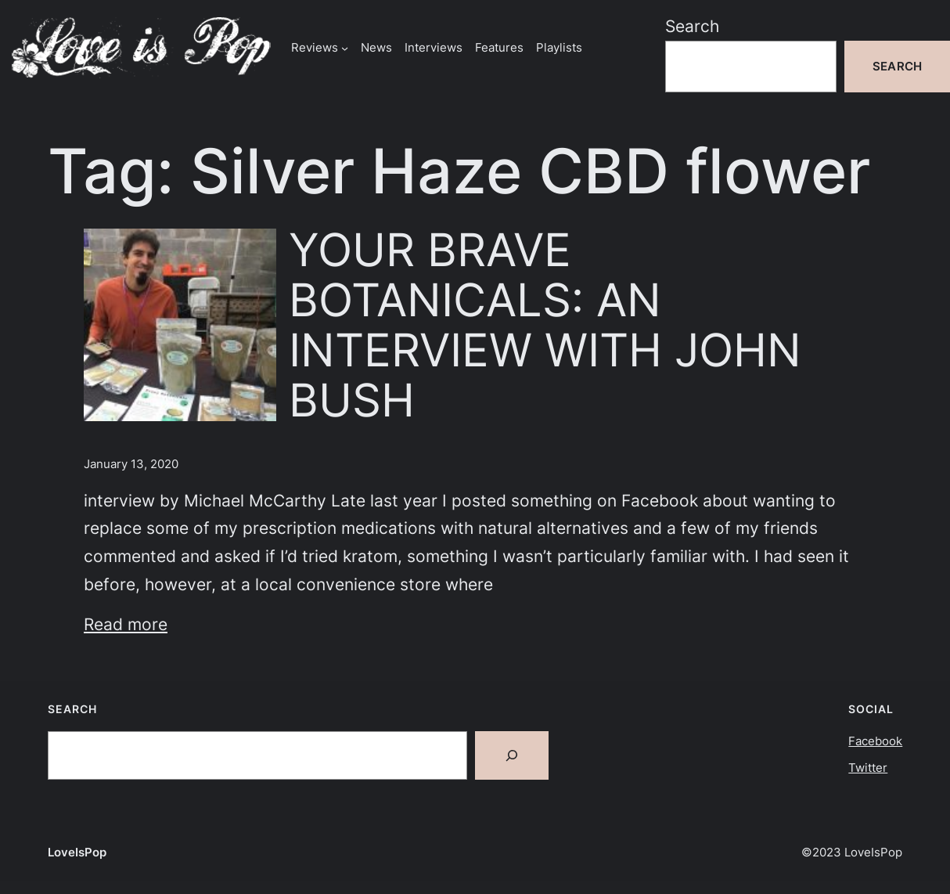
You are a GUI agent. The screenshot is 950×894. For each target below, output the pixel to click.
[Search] (512, 755)
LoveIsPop (77, 852)
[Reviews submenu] (344, 47)
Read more (125, 624)
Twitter (867, 767)
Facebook (875, 741)
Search (692, 26)
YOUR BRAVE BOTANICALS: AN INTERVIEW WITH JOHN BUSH (545, 325)
